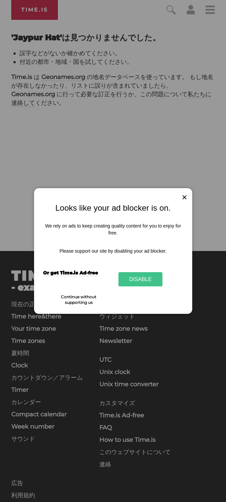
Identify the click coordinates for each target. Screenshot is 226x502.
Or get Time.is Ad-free (70, 273)
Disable (140, 279)
